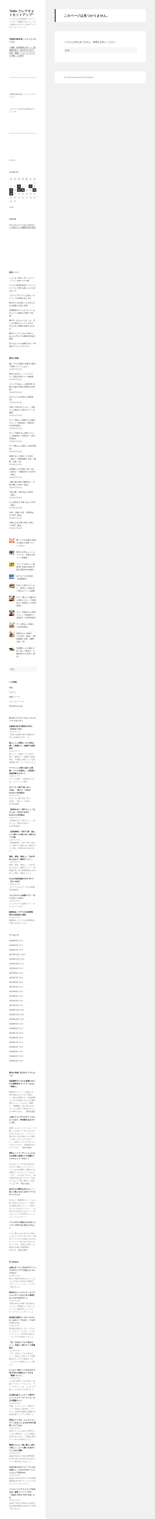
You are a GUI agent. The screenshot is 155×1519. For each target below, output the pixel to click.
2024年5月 (13, 1042)
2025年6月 (13, 982)
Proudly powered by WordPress (78, 77)
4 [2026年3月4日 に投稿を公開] (18, 186)
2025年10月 (14, 963)
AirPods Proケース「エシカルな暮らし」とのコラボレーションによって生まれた (22, 1470)
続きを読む (31, 1111)
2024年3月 (13, 1051)
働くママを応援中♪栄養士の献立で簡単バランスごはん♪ (26, 543)
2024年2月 (13, 1056)
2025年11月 (14, 959)
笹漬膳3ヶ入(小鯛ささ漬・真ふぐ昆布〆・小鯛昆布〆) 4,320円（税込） (22, 472)
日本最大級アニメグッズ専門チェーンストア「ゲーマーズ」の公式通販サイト (22, 1398)
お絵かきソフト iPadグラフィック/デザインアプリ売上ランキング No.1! (22, 1270)
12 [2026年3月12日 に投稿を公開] (23, 190)
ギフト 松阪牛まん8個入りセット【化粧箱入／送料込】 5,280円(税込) (22, 436)
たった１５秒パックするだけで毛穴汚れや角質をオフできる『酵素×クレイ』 (22, 1373)
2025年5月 (13, 986)
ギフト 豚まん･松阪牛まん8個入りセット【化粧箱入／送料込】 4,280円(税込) (22, 423)
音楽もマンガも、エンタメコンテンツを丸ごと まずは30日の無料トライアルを (22, 1423)
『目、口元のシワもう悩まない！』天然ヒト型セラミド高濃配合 (22, 1345)
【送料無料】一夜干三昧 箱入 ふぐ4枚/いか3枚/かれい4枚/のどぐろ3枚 (22, 834)
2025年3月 (13, 996)
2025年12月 (14, 954)
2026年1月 (13, 950)
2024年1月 (13, 1060)
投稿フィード (14, 696)
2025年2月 (13, 1000)
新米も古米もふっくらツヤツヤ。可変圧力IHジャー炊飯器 (25, 555)
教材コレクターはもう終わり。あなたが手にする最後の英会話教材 (22, 336)
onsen (15, 1262)
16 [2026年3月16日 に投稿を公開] (11, 193)
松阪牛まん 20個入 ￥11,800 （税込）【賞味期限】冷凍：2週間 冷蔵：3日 (22, 459)
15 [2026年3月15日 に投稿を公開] (34, 190)
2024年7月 (13, 1033)
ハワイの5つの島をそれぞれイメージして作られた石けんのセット (22, 1225)
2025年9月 (13, 968)
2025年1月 (13, 1005)
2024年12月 (14, 1010)
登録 (11, 687)
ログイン (12, 692)
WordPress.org (16, 706)
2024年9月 (13, 1023)
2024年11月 (14, 1014)
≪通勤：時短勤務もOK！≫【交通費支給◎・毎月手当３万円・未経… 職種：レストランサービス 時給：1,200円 (22, 51)
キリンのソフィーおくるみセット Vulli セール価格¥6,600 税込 (22, 226)
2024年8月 (13, 1028)
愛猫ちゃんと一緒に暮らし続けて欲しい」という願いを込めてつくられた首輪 (22, 1447)
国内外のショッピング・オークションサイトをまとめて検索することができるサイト (22, 1295)
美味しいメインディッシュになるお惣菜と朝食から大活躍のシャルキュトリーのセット (22, 1156)
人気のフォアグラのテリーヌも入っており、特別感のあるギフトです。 (22, 1120)
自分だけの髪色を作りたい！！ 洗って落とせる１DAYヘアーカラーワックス (22, 1192)
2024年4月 (13, 1047)
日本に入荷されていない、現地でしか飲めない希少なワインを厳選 (22, 410)
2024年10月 (14, 1019)
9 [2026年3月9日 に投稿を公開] (11, 190)
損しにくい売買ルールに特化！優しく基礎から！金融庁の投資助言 (22, 746)
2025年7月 (13, 977)
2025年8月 (13, 973)
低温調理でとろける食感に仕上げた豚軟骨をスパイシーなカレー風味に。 (22, 1084)
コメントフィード (16, 701)
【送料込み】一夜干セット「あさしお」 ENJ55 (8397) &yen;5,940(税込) (22, 812)
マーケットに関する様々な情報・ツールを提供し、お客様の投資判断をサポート (22, 770)
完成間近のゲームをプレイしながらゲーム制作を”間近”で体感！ (22, 313)
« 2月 (11, 207)
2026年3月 (13, 940)
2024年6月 (13, 1037)
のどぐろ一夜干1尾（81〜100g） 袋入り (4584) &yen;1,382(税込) (20, 790)
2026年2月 (13, 945)
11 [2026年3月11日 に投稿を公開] (19, 190)
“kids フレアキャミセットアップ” (21, 13)
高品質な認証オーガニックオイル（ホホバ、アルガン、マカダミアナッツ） (22, 1320)
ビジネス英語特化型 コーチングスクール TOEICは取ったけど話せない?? (22, 288)
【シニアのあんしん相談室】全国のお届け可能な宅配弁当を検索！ (22, 387)
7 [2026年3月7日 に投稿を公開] (30, 186)
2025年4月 (13, 991)
